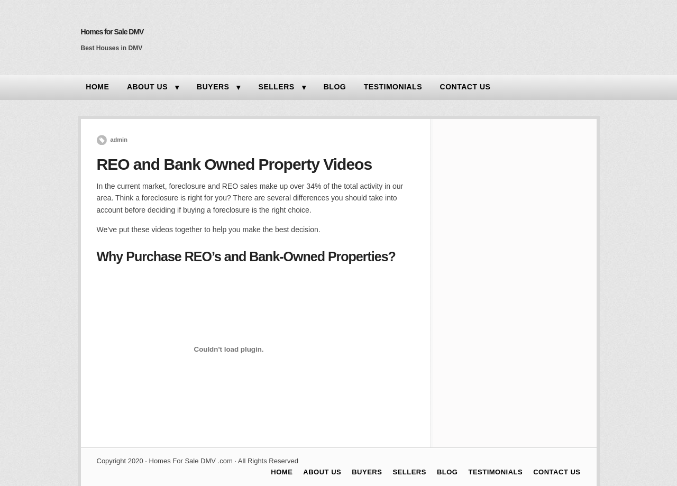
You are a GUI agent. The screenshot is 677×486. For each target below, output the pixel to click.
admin (119, 139)
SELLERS (277, 86)
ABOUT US (147, 86)
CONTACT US (465, 86)
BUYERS (213, 86)
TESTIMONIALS (393, 86)
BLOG (335, 86)
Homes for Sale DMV (112, 31)
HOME (97, 86)
